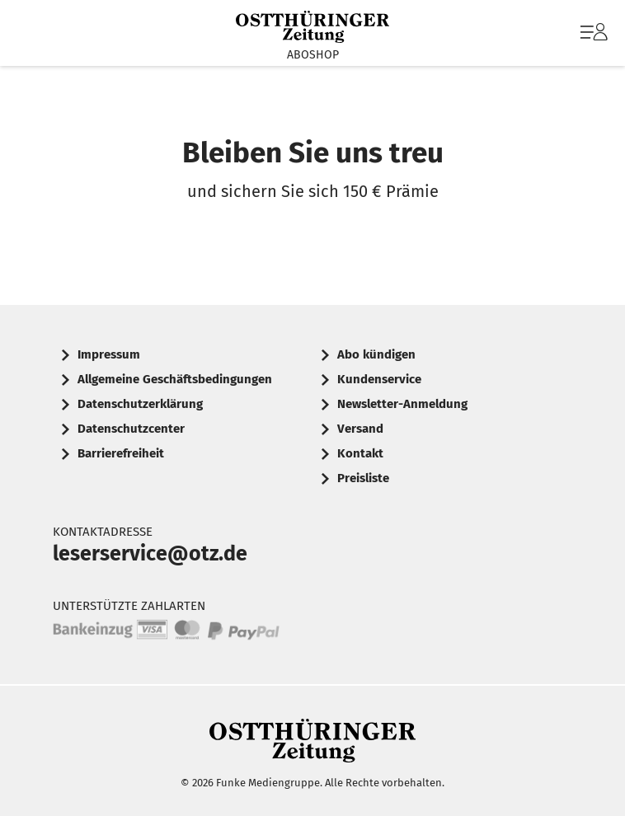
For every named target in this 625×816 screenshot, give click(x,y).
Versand (360, 428)
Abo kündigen (376, 354)
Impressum (109, 354)
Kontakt (360, 453)
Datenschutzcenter (131, 428)
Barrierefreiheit (121, 453)
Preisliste (363, 478)
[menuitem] (592, 33)
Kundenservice (379, 379)
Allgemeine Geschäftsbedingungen (175, 379)
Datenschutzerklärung (140, 403)
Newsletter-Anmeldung (402, 403)
